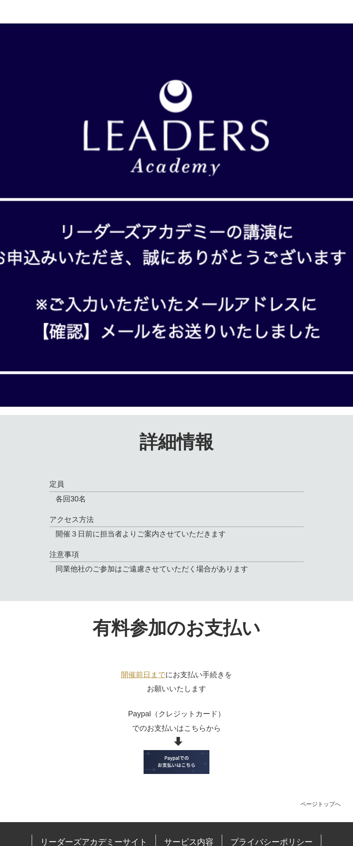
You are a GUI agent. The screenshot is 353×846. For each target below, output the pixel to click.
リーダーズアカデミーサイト (93, 816)
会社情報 (285, 816)
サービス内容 (165, 816)
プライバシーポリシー (228, 816)
